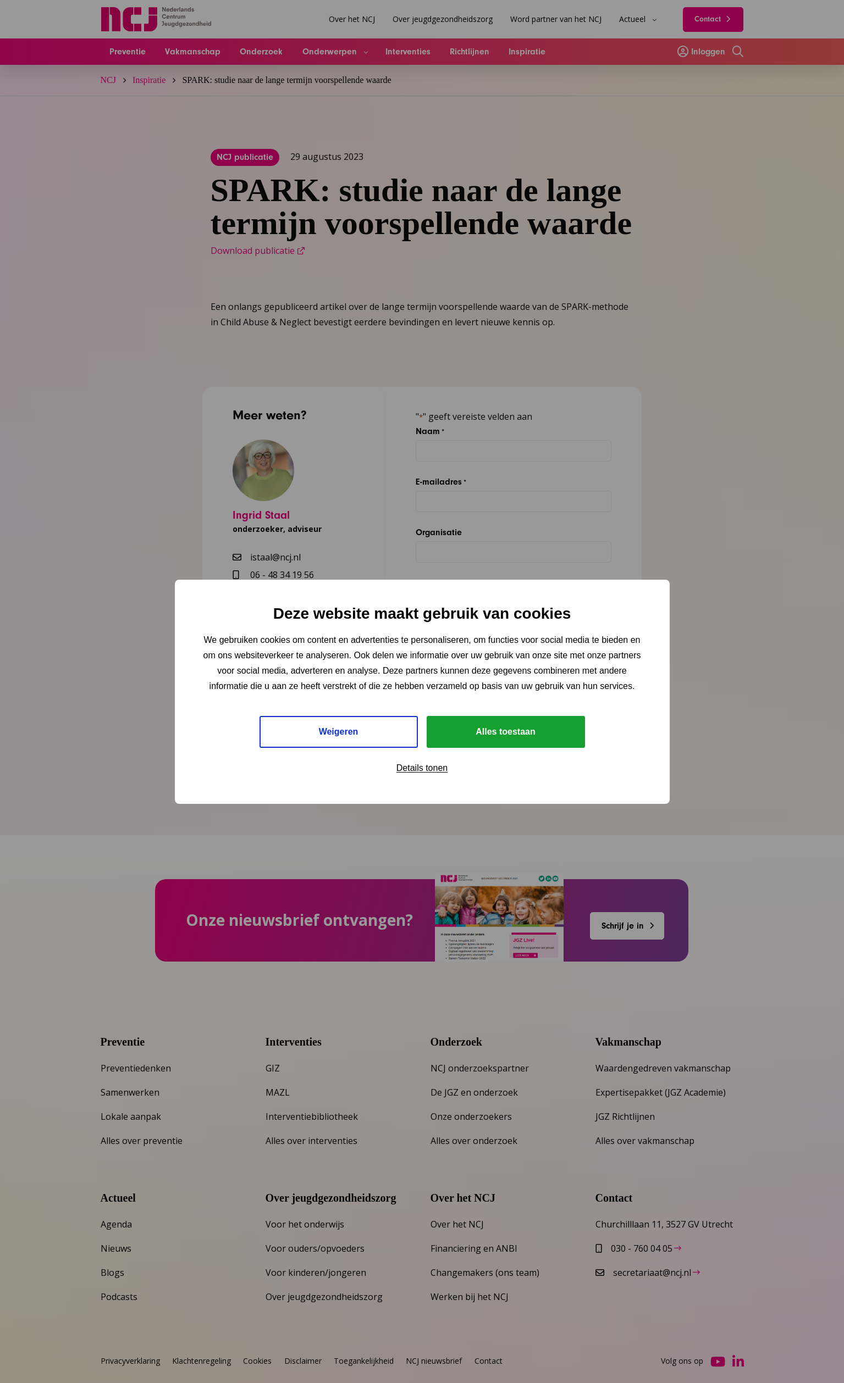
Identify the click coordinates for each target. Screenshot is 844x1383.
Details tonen (422, 768)
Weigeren (338, 731)
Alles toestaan (505, 731)
